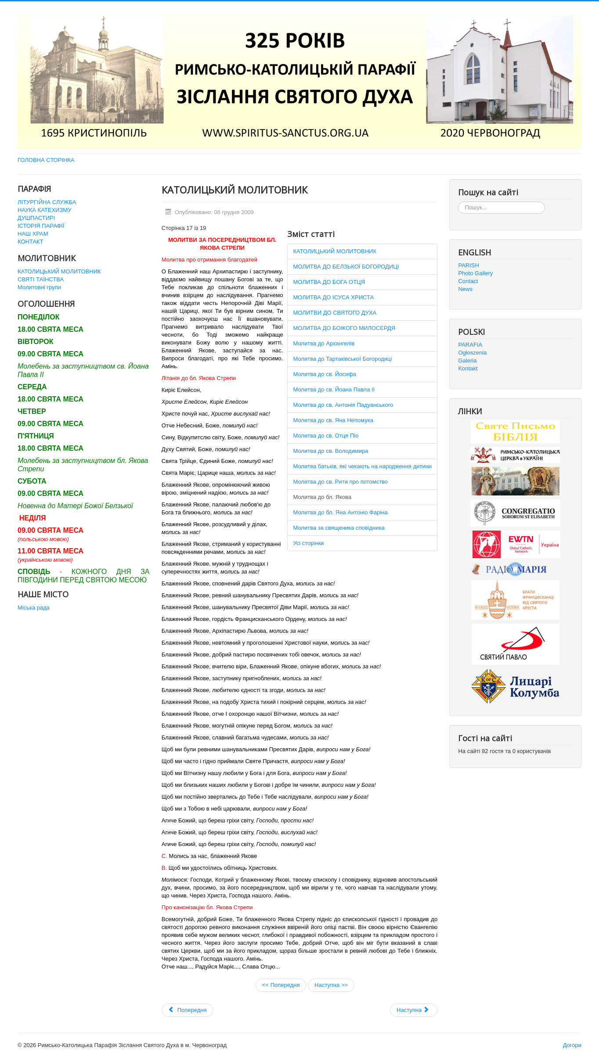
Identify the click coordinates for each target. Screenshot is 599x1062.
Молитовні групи (39, 287)
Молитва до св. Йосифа (324, 374)
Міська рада (34, 607)
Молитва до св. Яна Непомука (333, 420)
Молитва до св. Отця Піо (325, 435)
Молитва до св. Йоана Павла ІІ (334, 389)
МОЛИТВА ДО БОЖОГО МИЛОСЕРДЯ (344, 328)
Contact (468, 281)
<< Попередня (281, 985)
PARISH (468, 265)
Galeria (467, 360)
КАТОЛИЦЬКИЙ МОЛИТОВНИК (59, 271)
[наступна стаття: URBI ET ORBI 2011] (413, 1010)
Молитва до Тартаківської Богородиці (342, 358)
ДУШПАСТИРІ (36, 218)
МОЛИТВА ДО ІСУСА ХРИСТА (333, 297)
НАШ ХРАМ (33, 233)
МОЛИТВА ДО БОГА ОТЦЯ (329, 282)
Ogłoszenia (472, 352)
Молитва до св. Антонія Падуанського (343, 405)
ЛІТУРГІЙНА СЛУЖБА (47, 202)
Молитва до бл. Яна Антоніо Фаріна (340, 512)
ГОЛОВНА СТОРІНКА (46, 160)
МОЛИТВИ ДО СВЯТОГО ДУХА (334, 312)
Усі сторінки (308, 543)
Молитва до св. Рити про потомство (340, 481)
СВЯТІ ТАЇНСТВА (41, 279)
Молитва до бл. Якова (322, 497)
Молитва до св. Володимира (330, 451)
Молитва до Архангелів (323, 343)
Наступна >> (331, 985)
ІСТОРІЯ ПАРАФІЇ (41, 225)
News (465, 289)
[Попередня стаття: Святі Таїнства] (187, 1010)
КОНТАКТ (30, 241)
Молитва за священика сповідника (338, 527)
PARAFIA (470, 344)
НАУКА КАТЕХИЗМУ (44, 210)
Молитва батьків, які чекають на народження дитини (362, 466)
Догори (572, 1045)
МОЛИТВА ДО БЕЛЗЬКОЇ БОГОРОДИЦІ (346, 266)
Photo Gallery (475, 273)
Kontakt (467, 368)
